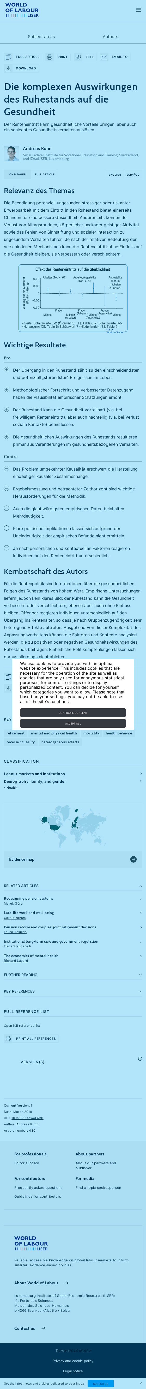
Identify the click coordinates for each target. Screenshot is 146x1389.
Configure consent (73, 712)
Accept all (73, 723)
